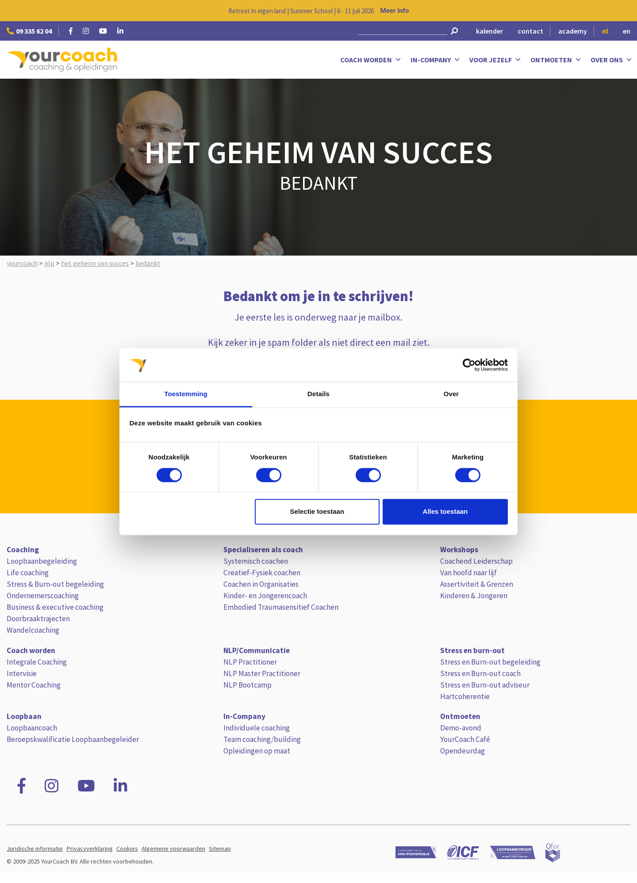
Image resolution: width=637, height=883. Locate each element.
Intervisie (22, 673)
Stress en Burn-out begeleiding (490, 662)
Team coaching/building (262, 739)
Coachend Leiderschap (476, 561)
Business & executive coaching (55, 607)
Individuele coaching (256, 728)
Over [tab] (451, 394)
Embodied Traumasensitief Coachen (280, 607)
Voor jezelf (495, 60)
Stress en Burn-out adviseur (485, 685)
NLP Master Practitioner (261, 673)
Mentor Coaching (34, 685)
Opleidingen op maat (256, 751)
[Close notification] (623, 10)
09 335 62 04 (29, 31)
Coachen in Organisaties (261, 584)
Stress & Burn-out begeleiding (55, 584)
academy (572, 31)
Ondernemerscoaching (43, 595)
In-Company (435, 60)
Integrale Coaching (37, 662)
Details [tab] (318, 394)
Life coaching (28, 572)
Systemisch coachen (255, 561)
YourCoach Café (465, 739)
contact (530, 31)
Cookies (127, 848)
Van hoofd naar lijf (468, 572)
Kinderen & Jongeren (473, 595)
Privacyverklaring (89, 848)
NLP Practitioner (250, 662)
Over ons (612, 60)
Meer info (394, 11)
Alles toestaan (445, 512)
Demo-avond (460, 728)
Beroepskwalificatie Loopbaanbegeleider (73, 739)
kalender (489, 31)
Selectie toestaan (317, 512)
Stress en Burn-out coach (480, 673)
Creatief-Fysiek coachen (261, 572)
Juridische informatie (35, 848)
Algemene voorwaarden (173, 848)
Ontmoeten (556, 60)
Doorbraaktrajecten (38, 618)
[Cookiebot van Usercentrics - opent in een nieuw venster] (469, 364)
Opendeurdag (462, 751)
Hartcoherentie (465, 696)
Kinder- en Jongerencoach (265, 595)
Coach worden (371, 60)
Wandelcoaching (33, 630)
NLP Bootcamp (247, 685)
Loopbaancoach (32, 728)
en (626, 31)
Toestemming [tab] (185, 394)
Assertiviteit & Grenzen (476, 584)
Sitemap (220, 848)
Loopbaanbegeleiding (42, 561)
